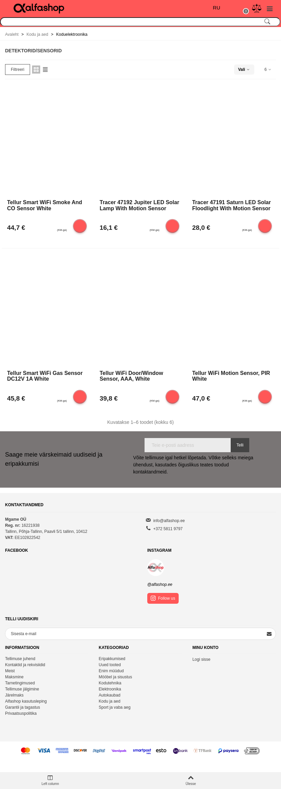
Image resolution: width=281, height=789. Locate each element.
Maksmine (14, 677)
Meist (10, 671)
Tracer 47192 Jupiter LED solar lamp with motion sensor (139, 205)
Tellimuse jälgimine (22, 689)
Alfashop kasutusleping (26, 701)
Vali (244, 69)
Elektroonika (110, 689)
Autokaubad (109, 695)
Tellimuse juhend (20, 658)
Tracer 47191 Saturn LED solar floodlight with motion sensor (231, 205)
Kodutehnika (110, 683)
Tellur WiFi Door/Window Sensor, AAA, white (131, 376)
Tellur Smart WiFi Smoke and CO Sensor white (44, 205)
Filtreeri (17, 69)
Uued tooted (110, 664)
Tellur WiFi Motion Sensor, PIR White (231, 376)
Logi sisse (201, 659)
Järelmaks (14, 695)
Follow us (163, 598)
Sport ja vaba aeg (114, 707)
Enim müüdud (111, 671)
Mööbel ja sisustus (115, 677)
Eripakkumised (112, 658)
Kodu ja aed (109, 701)
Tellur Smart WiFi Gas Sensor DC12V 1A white (45, 376)
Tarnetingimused (20, 683)
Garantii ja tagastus (22, 707)
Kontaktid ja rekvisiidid (25, 664)
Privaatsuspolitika (20, 713)
